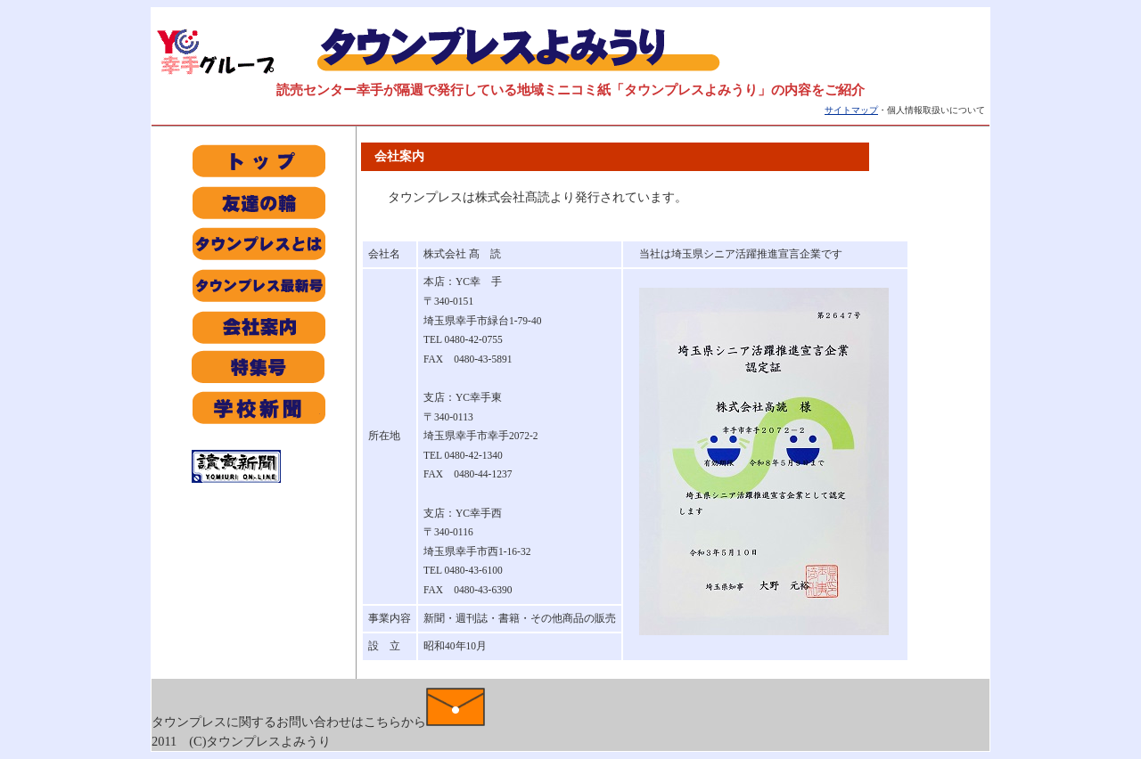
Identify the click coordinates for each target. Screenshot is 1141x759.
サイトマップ (851, 110)
